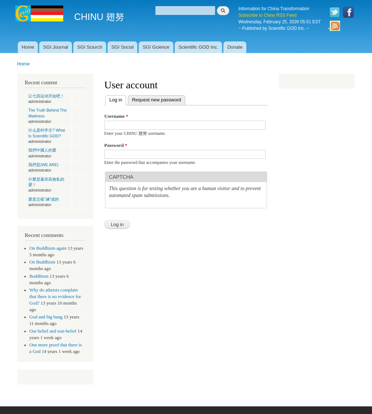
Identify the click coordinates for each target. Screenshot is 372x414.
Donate (235, 47)
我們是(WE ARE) (43, 164)
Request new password (156, 100)
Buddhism (39, 276)
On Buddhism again (47, 248)
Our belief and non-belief (53, 331)
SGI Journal (55, 47)
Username (116, 116)
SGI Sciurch (89, 47)
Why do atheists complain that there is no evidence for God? (55, 297)
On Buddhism (42, 262)
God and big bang (45, 316)
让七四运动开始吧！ (46, 96)
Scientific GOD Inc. (198, 47)
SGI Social (122, 47)
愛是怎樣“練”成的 (43, 199)
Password (115, 145)
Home (27, 47)
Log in (117, 99)
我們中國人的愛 (42, 150)
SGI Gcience (156, 47)
